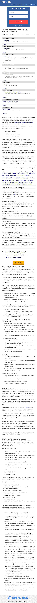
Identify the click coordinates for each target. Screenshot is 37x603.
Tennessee (24, 182)
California (33, 171)
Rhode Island (4, 182)
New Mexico (26, 178)
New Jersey (20, 178)
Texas (28, 182)
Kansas (10, 175)
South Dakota (18, 182)
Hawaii (26, 173)
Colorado (3, 173)
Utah (32, 182)
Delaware (14, 173)
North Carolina (5, 180)
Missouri (26, 177)
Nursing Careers (32, 4)
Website (4, 44)
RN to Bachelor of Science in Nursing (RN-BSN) (11, 92)
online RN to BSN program (19, 122)
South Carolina (11, 182)
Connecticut (8, 173)
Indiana (3, 175)
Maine (23, 175)
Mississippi (21, 177)
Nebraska (4, 178)
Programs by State (23, 4)
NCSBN (28, 407)
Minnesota (15, 177)
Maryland (28, 175)
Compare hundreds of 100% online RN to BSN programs (16, 254)
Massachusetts (5, 177)
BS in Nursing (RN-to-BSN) (8, 74)
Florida (18, 173)
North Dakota (11, 180)
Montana (30, 177)
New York (32, 178)
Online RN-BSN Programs (7, 171)
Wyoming (30, 184)
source (14, 194)
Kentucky (14, 175)
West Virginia (19, 184)
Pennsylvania (30, 180)
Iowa (7, 175)
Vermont (3, 184)
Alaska (19, 171)
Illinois (33, 173)
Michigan (11, 177)
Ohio (16, 180)
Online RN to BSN (14, 4)
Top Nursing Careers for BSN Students (13, 257)
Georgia (22, 173)
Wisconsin (24, 184)
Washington (12, 184)
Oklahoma (20, 180)
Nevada (8, 178)
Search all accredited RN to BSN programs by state (15, 252)
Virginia (7, 184)
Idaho (30, 173)
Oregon (24, 180)
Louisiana (19, 175)
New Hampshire (14, 178)
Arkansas (28, 171)
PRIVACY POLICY (25, 601)
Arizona (23, 171)
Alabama (15, 171)
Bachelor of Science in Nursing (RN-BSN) (10, 101)
